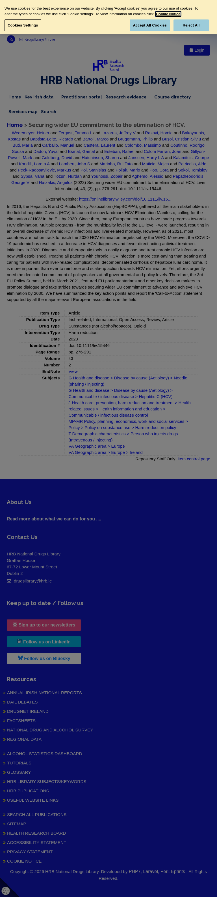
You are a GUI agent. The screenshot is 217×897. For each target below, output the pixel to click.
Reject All (191, 25)
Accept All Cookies (150, 25)
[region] (108, 17)
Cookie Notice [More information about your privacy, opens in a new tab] (168, 14)
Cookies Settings (23, 25)
